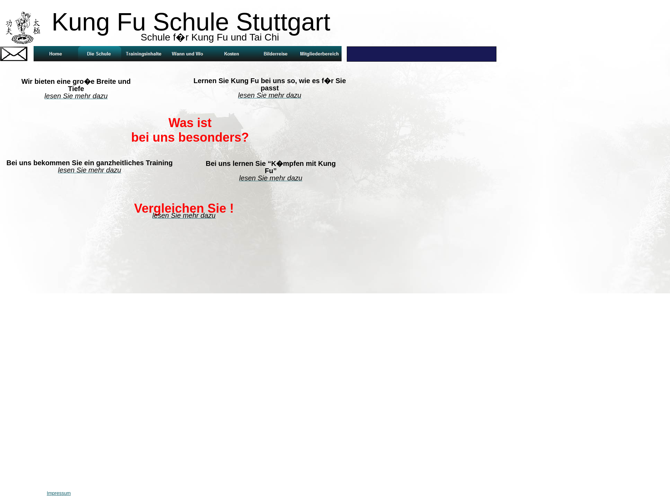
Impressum (59, 493)
